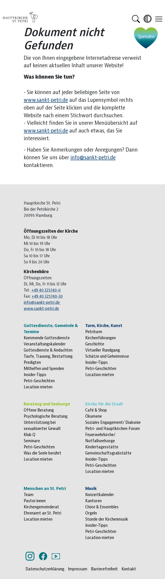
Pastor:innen (35, 501)
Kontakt (128, 569)
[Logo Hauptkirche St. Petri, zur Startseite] (20, 16)
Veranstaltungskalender (45, 344)
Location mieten (38, 387)
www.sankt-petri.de (46, 100)
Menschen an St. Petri (45, 489)
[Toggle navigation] (158, 18)
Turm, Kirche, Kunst (103, 326)
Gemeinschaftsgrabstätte (108, 453)
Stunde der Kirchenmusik (106, 519)
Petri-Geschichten (39, 381)
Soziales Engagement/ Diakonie (113, 422)
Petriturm (93, 332)
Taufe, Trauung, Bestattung (48, 356)
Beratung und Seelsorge (47, 404)
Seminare (32, 441)
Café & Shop (96, 410)
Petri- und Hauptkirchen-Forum (112, 429)
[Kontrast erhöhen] (148, 19)
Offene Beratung (39, 410)
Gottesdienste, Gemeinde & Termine (51, 329)
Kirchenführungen (100, 338)
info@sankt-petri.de (93, 157)
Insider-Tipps (35, 375)
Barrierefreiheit (104, 569)
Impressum (77, 569)
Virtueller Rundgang (102, 350)
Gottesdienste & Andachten (48, 350)
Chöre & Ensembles (102, 507)
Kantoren (93, 501)
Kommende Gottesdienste (47, 338)
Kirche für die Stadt (104, 404)
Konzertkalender (99, 495)
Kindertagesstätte (101, 447)
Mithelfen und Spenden (44, 369)
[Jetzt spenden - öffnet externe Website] (146, 38)
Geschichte (94, 344)
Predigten (32, 362)
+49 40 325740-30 (47, 296)
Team (29, 495)
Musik (91, 489)
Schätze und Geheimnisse (107, 356)
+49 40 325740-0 (46, 290)
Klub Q (29, 435)
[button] (136, 18)
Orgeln (91, 513)
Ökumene (93, 416)
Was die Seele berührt (42, 453)
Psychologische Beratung (45, 416)
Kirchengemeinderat (41, 507)
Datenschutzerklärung (45, 569)
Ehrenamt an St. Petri (42, 513)
